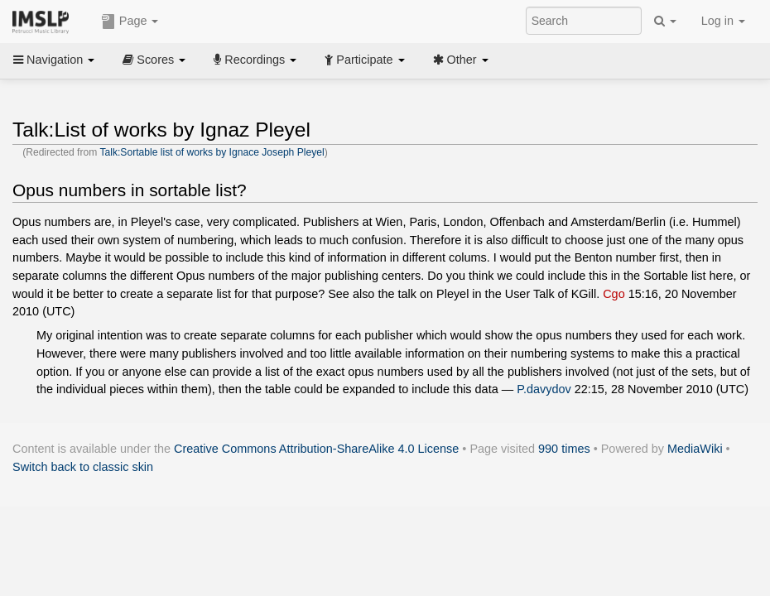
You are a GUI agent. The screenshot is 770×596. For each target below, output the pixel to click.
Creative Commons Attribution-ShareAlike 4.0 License (316, 448)
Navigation (53, 59)
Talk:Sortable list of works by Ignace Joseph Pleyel (211, 152)
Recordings (255, 59)
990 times (564, 448)
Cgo (614, 293)
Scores (154, 59)
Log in (723, 20)
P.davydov (544, 389)
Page (130, 21)
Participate (364, 59)
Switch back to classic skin (82, 466)
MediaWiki (695, 448)
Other (460, 59)
